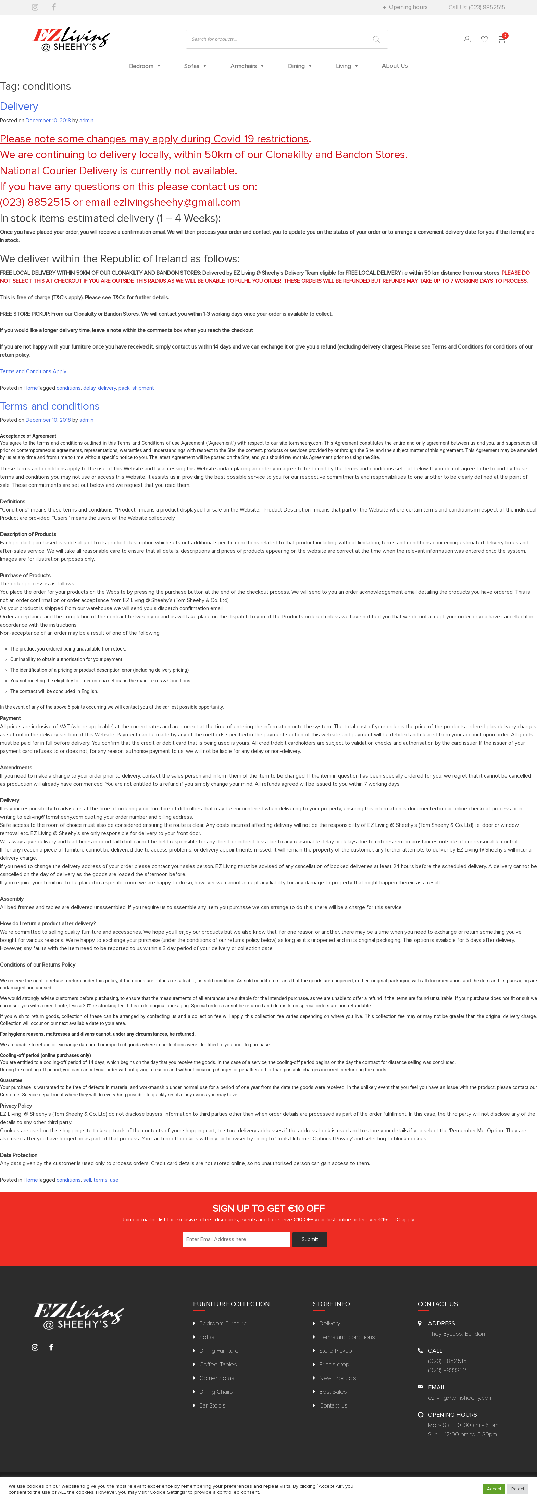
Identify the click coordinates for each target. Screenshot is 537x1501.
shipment (143, 387)
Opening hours (408, 7)
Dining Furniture (219, 1350)
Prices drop (334, 1364)
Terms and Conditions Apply (33, 371)
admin (86, 120)
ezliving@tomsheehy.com (460, 1397)
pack (124, 387)
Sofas (206, 1337)
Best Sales (333, 1392)
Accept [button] (494, 1489)
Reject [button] (517, 1489)
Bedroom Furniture (223, 1323)
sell (87, 1179)
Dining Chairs (216, 1392)
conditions (69, 387)
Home (30, 387)
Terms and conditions (50, 406)
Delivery (19, 106)
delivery (107, 387)
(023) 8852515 (487, 7)
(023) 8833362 (447, 1370)
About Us (395, 66)
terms (100, 1179)
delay (89, 387)
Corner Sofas (216, 1378)
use (114, 1179)
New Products (337, 1378)
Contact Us (333, 1405)
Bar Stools (212, 1405)
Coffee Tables (218, 1364)
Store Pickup (335, 1350)
